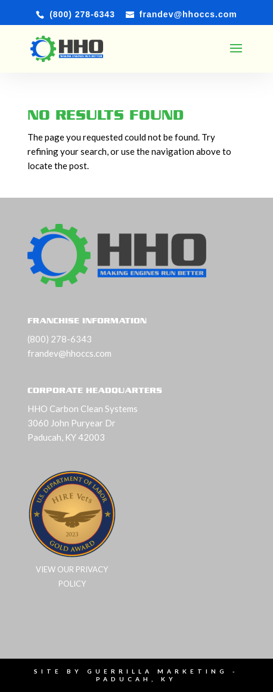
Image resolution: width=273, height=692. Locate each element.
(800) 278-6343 (59, 338)
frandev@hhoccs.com (69, 353)
